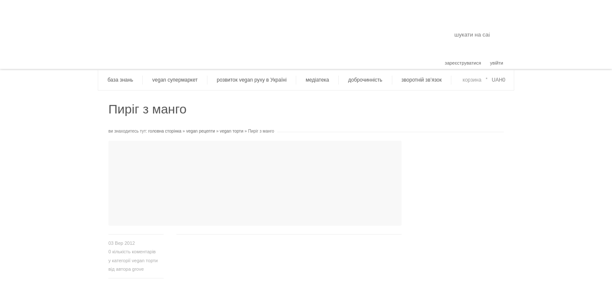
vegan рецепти (200, 131)
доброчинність (365, 80)
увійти (496, 62)
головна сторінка (164, 131)
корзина (472, 80)
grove (138, 269)
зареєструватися (463, 62)
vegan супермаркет (175, 80)
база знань (120, 80)
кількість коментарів (132, 251)
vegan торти (232, 131)
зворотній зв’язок (422, 80)
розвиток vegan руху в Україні (251, 80)
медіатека (317, 80)
